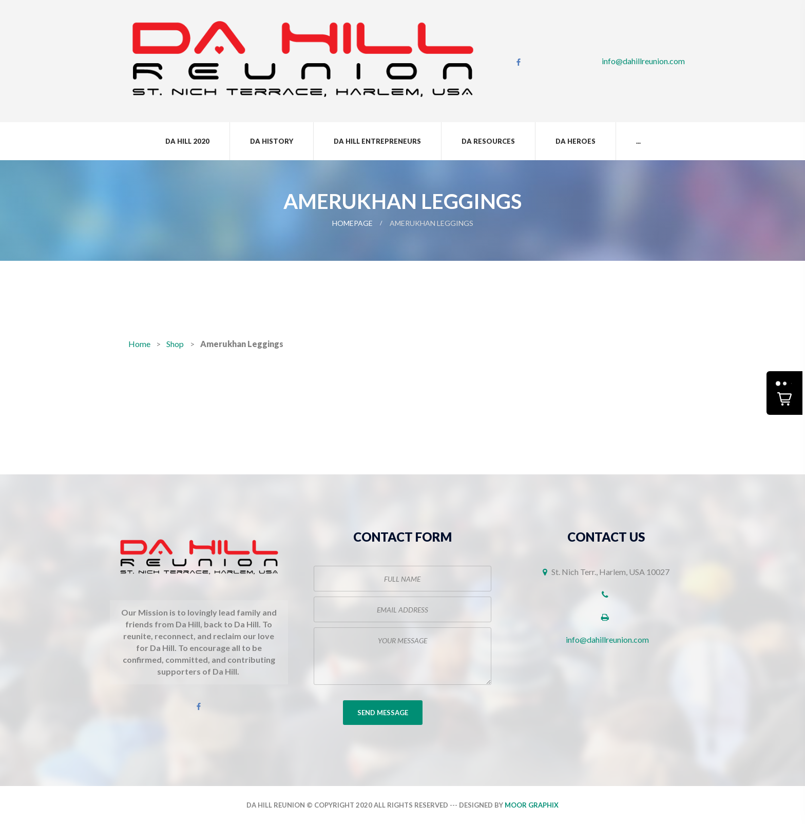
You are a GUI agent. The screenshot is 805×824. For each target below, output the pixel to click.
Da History (271, 141)
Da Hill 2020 (187, 141)
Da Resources (488, 141)
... (638, 141)
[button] (784, 393)
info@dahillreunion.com (643, 61)
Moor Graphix (532, 805)
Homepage (352, 223)
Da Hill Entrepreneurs (377, 141)
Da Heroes (575, 141)
